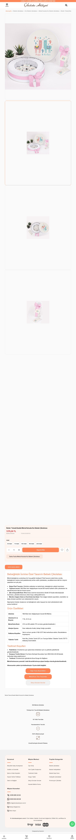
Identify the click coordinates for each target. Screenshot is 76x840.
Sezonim (41, 831)
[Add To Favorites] (62, 550)
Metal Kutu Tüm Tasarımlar (38, 676)
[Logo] (36, 5)
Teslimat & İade (32, 773)
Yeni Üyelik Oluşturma (34, 769)
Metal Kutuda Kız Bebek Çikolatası (28, 556)
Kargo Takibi (32, 777)
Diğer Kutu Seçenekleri (38, 671)
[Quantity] (13, 550)
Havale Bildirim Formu (34, 784)
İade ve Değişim (12, 780)
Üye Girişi (31, 765)
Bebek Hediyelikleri (54, 769)
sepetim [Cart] (26, 837)
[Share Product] (67, 550)
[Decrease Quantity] (7, 550)
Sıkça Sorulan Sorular (38, 682)
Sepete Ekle (41, 550)
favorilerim (49, 837)
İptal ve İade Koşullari (13, 773)
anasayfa (4, 837)
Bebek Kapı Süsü (54, 773)
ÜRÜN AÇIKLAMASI (13, 567)
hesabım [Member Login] (72, 837)
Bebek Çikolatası (54, 765)
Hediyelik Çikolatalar (55, 777)
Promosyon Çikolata (55, 780)
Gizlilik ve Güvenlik (12, 769)
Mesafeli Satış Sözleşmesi (15, 765)
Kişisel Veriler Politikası (14, 777)
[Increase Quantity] (19, 550)
